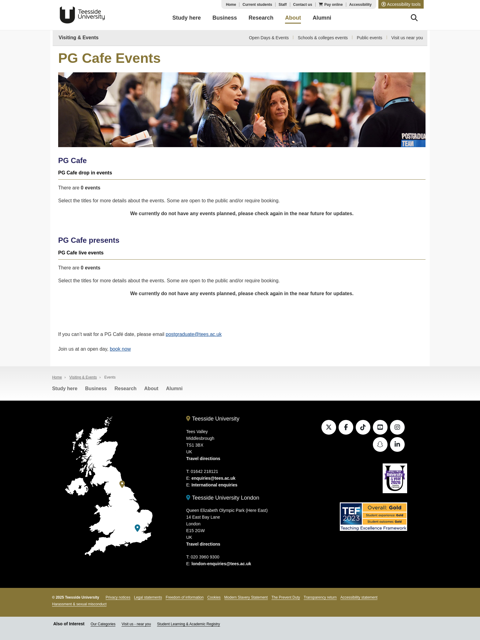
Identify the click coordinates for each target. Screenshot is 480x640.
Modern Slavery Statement (246, 597)
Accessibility (360, 4)
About (151, 388)
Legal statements (148, 597)
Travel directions (203, 458)
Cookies (213, 597)
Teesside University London (222, 498)
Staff (283, 4)
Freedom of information (185, 597)
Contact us (302, 4)
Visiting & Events (79, 37)
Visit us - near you (136, 624)
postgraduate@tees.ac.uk (194, 334)
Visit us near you (407, 37)
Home (231, 4)
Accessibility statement (358, 597)
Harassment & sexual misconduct (79, 604)
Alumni (174, 388)
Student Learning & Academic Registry (188, 624)
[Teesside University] (122, 484)
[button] (401, 4)
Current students (257, 4)
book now (120, 349)
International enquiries (214, 484)
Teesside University (82, 15)
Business (96, 388)
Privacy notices (118, 597)
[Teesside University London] (137, 528)
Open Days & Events (269, 37)
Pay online (333, 4)
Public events (369, 37)
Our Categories (103, 624)
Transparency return (320, 597)
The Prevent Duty (286, 597)
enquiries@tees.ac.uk (213, 478)
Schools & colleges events (323, 37)
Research (125, 388)
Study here (64, 388)
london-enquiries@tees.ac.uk (221, 563)
